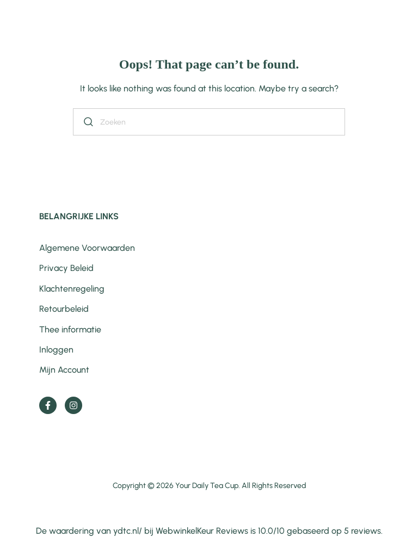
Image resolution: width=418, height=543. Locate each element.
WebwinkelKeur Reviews (202, 531)
